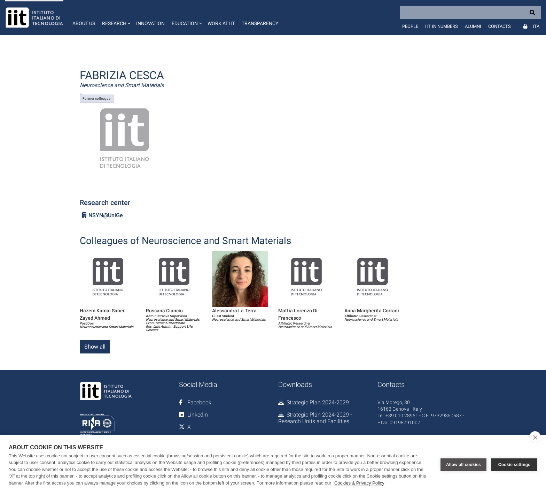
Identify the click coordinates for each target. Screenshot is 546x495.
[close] (535, 437)
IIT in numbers (441, 26)
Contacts (499, 26)
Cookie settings (514, 464)
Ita (536, 26)
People (410, 26)
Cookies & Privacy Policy (359, 483)
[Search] (470, 12)
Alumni (473, 26)
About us (83, 23)
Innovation (150, 23)
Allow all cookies (463, 464)
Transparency (260, 23)
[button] (116, 17)
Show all (95, 346)
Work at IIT (221, 23)
